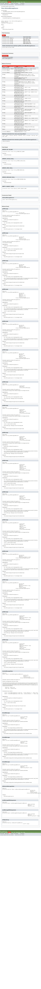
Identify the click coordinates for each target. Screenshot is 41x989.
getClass (15, 140)
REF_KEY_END (5, 48)
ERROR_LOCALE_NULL (27, 42)
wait (37, 140)
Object (6, 22)
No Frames (16, 3)
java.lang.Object (4, 10)
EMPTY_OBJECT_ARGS (27, 38)
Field (7, 4)
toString (33, 140)
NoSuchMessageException (24, 221)
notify (24, 140)
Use (12, 2)
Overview (2, 2)
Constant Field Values (7, 160)
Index (22, 2)
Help (24, 2)
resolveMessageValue (18, 134)
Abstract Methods (21, 67)
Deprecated (18, 2)
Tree (14, 2)
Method (12, 4)
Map (15, 72)
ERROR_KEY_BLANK (26, 41)
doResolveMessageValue (19, 70)
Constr (10, 4)
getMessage (16, 87)
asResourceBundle (6, 146)
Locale (31, 70)
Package (5, 2)
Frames (12, 3)
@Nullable (5, 399)
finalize (11, 140)
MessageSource (5, 14)
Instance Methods (12, 67)
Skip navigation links (3, 1)
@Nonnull (4, 217)
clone (4, 140)
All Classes (22, 3)
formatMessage (17, 76)
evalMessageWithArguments (19, 71)
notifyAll (28, 140)
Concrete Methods (30, 67)
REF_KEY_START (11, 48)
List (29, 76)
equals (7, 140)
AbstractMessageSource (7, 59)
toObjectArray (17, 136)
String (11, 40)
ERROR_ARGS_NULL (26, 40)
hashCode (20, 140)
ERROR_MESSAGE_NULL (27, 44)
